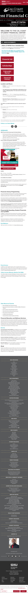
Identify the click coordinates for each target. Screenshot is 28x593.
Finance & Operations (14, 424)
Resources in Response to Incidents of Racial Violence (14, 522)
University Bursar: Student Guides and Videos (11, 315)
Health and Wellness (14, 446)
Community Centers (14, 454)
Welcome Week (14, 439)
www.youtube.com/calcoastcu (14, 343)
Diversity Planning (14, 516)
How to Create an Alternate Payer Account (10, 309)
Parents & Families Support (9, 270)
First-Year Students (14, 435)
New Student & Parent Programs (14, 386)
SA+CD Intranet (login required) (13, 427)
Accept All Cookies (16, 591)
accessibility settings (4, 182)
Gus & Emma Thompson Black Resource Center (14, 404)
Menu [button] (24, 2)
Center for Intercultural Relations (14, 406)
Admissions (14, 433)
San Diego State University (7, 1)
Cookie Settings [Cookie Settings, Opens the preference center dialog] (4, 591)
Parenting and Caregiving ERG (14, 509)
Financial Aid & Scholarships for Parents (14, 472)
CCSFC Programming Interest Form (15, 201)
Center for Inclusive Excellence (14, 401)
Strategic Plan (21, 580)
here (8, 53)
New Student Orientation (14, 436)
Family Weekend (14, 434)
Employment (12, 577)
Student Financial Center (14, 385)
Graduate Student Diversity (14, 445)
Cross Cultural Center (14, 405)
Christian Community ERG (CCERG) (14, 501)
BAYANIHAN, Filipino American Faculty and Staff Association (14, 498)
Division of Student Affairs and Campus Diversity (11, 4)
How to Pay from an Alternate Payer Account (10, 311)
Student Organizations (14, 457)
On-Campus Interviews (14, 481)
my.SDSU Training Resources (8, 314)
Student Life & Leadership (14, 391)
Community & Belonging (14, 422)
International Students (14, 455)
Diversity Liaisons (14, 515)
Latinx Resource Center (14, 407)
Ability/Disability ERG (14, 496)
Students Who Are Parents (14, 448)
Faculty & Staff (14, 423)
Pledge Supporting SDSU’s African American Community (14, 528)
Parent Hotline (14, 467)
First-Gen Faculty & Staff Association (14, 502)
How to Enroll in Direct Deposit (8, 312)
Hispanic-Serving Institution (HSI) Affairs (14, 527)
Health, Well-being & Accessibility (14, 425)
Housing (14, 447)
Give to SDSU (12, 580)
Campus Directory (4, 578)
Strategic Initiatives (14, 426)
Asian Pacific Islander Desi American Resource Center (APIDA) (14, 403)
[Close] (26, 586)
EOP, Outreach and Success (14, 384)
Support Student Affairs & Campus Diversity (14, 536)
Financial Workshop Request (11, 340)
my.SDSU (5, 116)
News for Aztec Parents (14, 466)
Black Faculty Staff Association (14, 499)
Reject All (23, 591)
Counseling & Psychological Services (14, 383)
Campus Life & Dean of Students (14, 421)
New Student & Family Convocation (14, 437)
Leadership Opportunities (14, 456)
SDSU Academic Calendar (17, 174)
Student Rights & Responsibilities (14, 392)
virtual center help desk (12, 96)
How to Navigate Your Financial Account (10, 305)
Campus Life (14, 453)
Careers (14, 443)
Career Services (14, 380)
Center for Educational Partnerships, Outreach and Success (14, 400)
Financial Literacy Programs (8, 39)
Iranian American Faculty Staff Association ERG (14, 503)
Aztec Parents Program (14, 464)
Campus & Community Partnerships (14, 420)
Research (14, 374)
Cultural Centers (14, 402)
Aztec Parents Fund (14, 463)
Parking (3, 581)
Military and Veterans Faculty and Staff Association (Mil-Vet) (14, 507)
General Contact (21, 577)
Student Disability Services (14, 389)
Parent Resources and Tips (14, 474)
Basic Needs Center (14, 381)
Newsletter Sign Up (22, 581)
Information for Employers (14, 480)
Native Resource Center (14, 408)
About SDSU (14, 432)
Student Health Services (14, 390)
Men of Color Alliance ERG (14, 506)
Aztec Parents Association (14, 462)
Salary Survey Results (14, 482)
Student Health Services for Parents (14, 473)
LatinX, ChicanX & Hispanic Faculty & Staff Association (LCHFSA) (14, 505)
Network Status (21, 578)
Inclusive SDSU (14, 531)
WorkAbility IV (14, 483)
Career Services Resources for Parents (14, 471)
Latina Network (14, 504)
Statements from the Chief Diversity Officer (14, 530)
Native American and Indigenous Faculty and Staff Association (14, 508)
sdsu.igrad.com (11, 351)
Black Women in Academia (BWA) (14, 500)
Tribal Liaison (14, 529)
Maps (2, 580)
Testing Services (14, 394)
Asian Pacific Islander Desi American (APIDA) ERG (14, 497)
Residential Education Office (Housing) (14, 388)
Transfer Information (14, 438)
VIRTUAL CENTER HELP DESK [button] (8, 168)
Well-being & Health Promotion (14, 395)
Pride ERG (14, 510)
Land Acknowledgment (14, 521)
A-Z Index (3, 577)
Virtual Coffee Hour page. (18, 225)
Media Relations (12, 578)
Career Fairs (14, 479)
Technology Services (14, 393)
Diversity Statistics (14, 520)
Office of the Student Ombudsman (14, 387)
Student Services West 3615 (18, 94)
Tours (14, 375)
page (5, 277)
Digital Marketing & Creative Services (14, 382)
